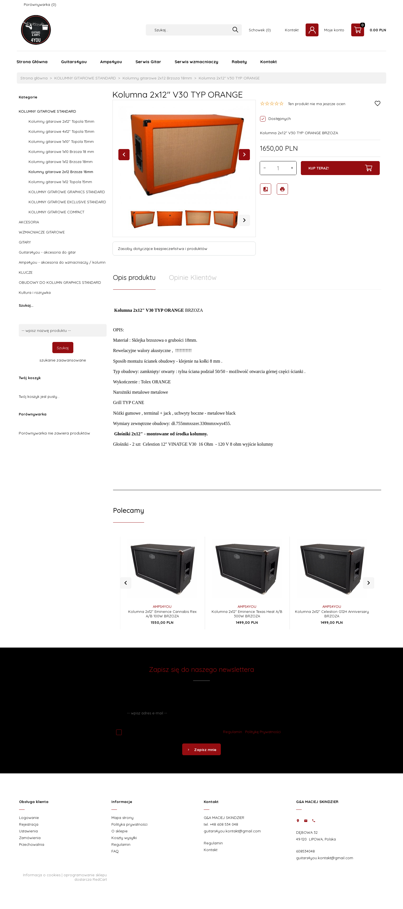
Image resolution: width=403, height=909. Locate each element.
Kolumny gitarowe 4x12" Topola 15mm (61, 131)
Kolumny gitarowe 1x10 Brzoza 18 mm (61, 151)
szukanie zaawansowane (62, 360)
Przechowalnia (31, 844)
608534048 (305, 851)
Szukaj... (26, 305)
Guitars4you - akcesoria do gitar (47, 252)
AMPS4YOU (162, 606)
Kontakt (292, 30)
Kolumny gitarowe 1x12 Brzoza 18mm (61, 161)
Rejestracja (28, 824)
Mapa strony (122, 817)
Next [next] (244, 220)
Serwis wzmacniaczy (196, 61)
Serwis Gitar (148, 61)
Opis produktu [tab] (134, 277)
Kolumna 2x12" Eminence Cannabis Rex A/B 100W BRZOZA (162, 613)
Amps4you (111, 61)
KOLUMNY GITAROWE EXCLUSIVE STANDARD (67, 202)
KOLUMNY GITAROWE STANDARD (47, 111)
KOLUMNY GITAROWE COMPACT (56, 212)
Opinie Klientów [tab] (193, 277)
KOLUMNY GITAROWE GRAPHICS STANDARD (67, 192)
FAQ (115, 851)
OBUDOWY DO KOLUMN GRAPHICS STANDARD (60, 282)
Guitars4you (74, 61)
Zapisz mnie (201, 749)
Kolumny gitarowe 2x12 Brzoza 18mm (61, 171)
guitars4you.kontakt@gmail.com (232, 831)
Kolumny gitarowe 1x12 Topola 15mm (60, 182)
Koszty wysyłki (124, 837)
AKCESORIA (29, 222)
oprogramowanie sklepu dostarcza (85, 877)
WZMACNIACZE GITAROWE (42, 232)
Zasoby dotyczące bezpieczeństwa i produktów (162, 248)
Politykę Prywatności (263, 731)
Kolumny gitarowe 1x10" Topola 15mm (61, 141)
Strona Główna (32, 61)
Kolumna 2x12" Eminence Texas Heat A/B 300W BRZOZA (247, 613)
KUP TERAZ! (340, 168)
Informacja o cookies (41, 875)
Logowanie (29, 817)
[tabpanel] (247, 390)
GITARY (25, 242)
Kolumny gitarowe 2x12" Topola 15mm (61, 121)
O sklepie (119, 831)
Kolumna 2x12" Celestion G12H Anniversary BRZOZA (332, 613)
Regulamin (232, 731)
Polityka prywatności (129, 824)
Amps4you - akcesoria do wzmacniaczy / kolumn (62, 262)
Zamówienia (30, 837)
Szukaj (63, 347)
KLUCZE (25, 272)
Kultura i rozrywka (35, 292)
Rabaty (239, 61)
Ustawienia (28, 831)
